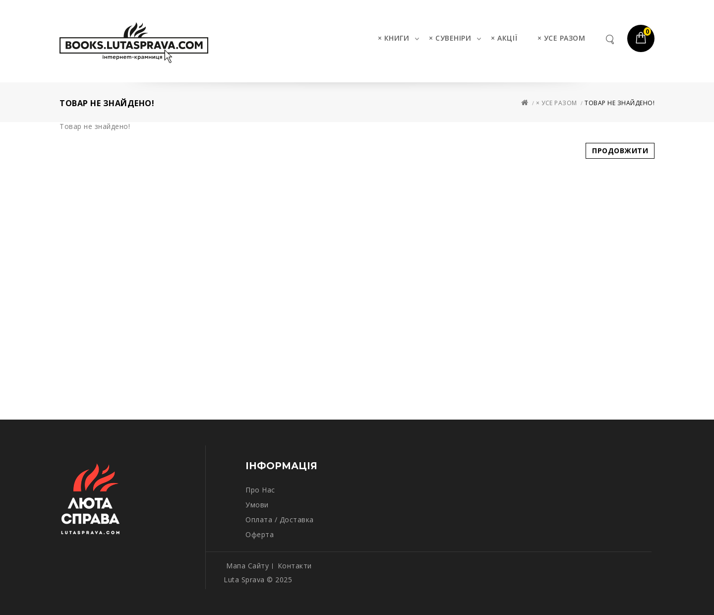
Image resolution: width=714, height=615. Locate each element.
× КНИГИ (394, 38)
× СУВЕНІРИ (450, 38)
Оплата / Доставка (279, 519)
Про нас (260, 489)
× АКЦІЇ (504, 38)
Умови (257, 504)
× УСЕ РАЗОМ (561, 38)
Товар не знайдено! (619, 103)
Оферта (259, 534)
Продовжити (620, 150)
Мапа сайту (247, 565)
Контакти (295, 565)
